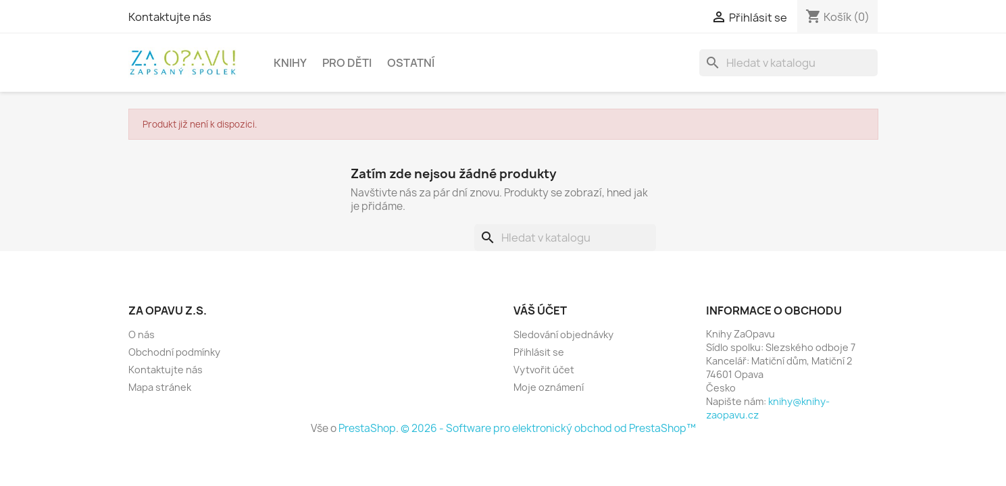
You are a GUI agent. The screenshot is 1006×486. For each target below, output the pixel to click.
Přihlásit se (538, 352)
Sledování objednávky (563, 334)
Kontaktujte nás (169, 16)
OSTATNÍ (410, 62)
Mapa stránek (159, 387)
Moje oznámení (548, 387)
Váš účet (540, 310)
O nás (141, 334)
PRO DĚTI (347, 62)
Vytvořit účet (543, 369)
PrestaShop (367, 428)
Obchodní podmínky (174, 352)
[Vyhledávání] (788, 62)
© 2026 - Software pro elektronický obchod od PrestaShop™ (548, 428)
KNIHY (290, 62)
